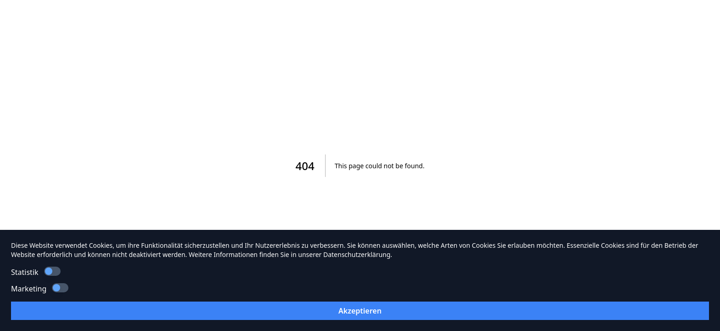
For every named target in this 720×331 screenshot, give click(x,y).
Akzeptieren (360, 311)
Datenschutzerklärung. (357, 254)
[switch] (52, 271)
